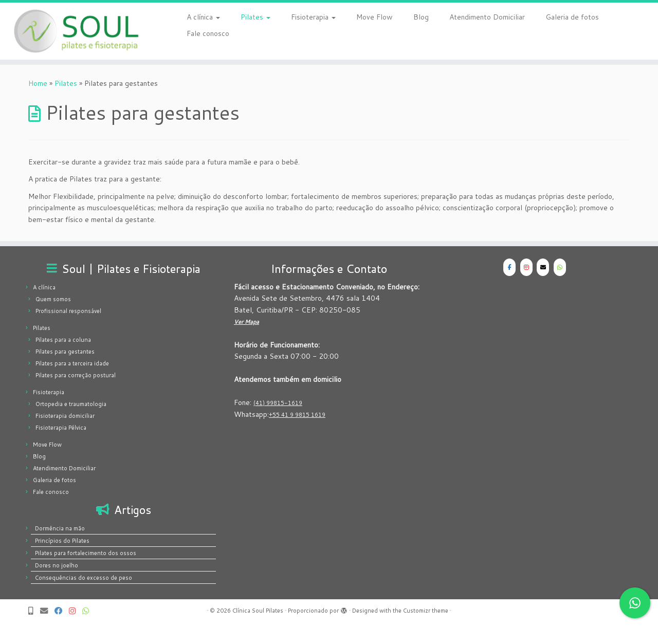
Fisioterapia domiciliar (65, 416)
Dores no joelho (56, 565)
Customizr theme (425, 610)
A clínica (203, 17)
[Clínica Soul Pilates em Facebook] (509, 267)
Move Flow (374, 17)
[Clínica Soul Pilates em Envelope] (543, 267)
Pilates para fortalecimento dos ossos (85, 553)
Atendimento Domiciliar (487, 17)
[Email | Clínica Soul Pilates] (47, 610)
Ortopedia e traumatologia (70, 404)
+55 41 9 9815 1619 (297, 415)
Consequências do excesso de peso (83, 578)
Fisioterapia (313, 17)
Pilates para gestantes (65, 351)
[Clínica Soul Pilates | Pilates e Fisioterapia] (76, 31)
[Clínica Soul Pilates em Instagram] (526, 267)
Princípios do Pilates (62, 541)
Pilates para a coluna (63, 340)
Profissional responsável (68, 311)
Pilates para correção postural (75, 375)
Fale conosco (208, 33)
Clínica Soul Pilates (257, 610)
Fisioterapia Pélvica (60, 428)
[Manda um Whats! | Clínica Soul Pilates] (89, 610)
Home (37, 83)
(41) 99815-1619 (277, 403)
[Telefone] (34, 610)
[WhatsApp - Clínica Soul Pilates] (560, 267)
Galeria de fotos (572, 17)
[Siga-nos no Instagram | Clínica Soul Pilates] (75, 610)
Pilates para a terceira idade (72, 363)
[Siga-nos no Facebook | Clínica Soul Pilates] (61, 610)
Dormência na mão (60, 528)
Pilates (255, 17)
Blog (421, 17)
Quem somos (53, 299)
